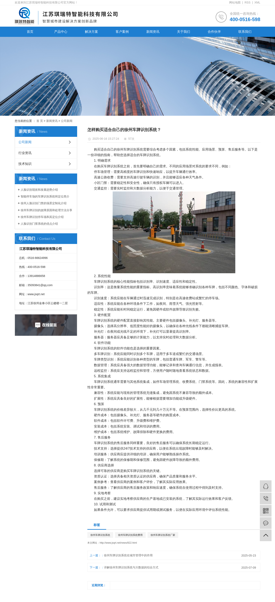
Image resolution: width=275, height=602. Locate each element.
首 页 (39, 120)
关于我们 (183, 31)
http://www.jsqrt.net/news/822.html (118, 542)
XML (257, 2)
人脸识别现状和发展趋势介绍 (39, 189)
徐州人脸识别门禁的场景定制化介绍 (43, 203)
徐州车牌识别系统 (100, 535)
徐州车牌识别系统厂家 (163, 535)
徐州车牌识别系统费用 (130, 535)
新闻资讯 (152, 31)
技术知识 (25, 164)
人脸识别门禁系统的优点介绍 (39, 223)
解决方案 (91, 31)
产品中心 (60, 31)
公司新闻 (66, 120)
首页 (30, 31)
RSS (247, 2)
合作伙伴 (214, 31)
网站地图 (235, 2)
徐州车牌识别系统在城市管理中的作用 (128, 555)
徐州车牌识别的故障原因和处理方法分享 (46, 210)
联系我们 (244, 31)
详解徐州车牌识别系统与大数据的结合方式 (131, 567)
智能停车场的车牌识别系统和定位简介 (45, 196)
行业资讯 (25, 153)
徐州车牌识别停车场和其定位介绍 (42, 217)
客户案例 (122, 31)
